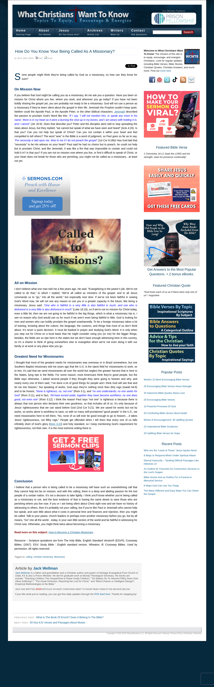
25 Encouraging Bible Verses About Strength (168, 386)
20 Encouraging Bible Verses (159, 399)
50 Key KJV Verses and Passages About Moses (57, 622)
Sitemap (165, 633)
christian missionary (43, 557)
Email (49, 58)
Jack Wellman (25, 58)
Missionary (59, 557)
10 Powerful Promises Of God (160, 406)
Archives (95, 30)
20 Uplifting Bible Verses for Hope (162, 433)
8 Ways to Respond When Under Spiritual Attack (170, 455)
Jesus (64, 30)
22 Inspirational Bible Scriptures (161, 426)
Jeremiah (119, 111)
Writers (117, 30)
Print (41, 58)
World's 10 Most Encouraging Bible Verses (166, 379)
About (44, 30)
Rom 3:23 (55, 424)
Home (21, 30)
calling (29, 557)
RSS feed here (102, 594)
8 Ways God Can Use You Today (161, 485)
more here (165, 70)
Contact (138, 30)
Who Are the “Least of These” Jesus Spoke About (170, 450)
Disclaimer (188, 633)
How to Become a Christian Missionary (71, 532)
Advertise (198, 633)
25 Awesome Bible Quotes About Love (164, 393)
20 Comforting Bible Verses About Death (165, 413)
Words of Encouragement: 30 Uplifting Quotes (168, 419)
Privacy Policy (176, 633)
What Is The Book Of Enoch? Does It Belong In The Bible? (70, 617)
